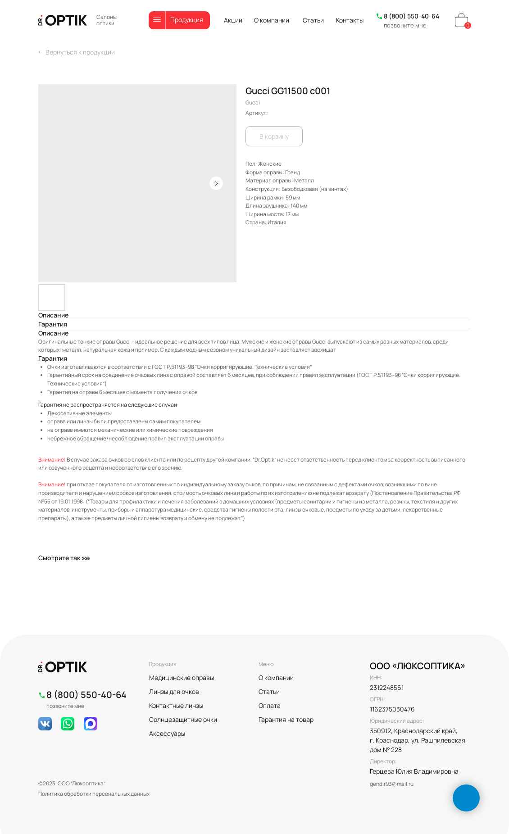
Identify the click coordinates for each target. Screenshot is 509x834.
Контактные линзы (176, 705)
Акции (233, 20)
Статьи (313, 20)
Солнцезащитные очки (183, 719)
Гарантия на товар (286, 719)
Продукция (186, 19)
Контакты (350, 20)
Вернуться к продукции (80, 52)
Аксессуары (167, 733)
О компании (271, 20)
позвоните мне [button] (405, 25)
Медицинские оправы (181, 677)
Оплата (270, 705)
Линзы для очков (174, 691)
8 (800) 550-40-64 (411, 16)
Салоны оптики (106, 20)
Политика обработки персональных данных (94, 794)
